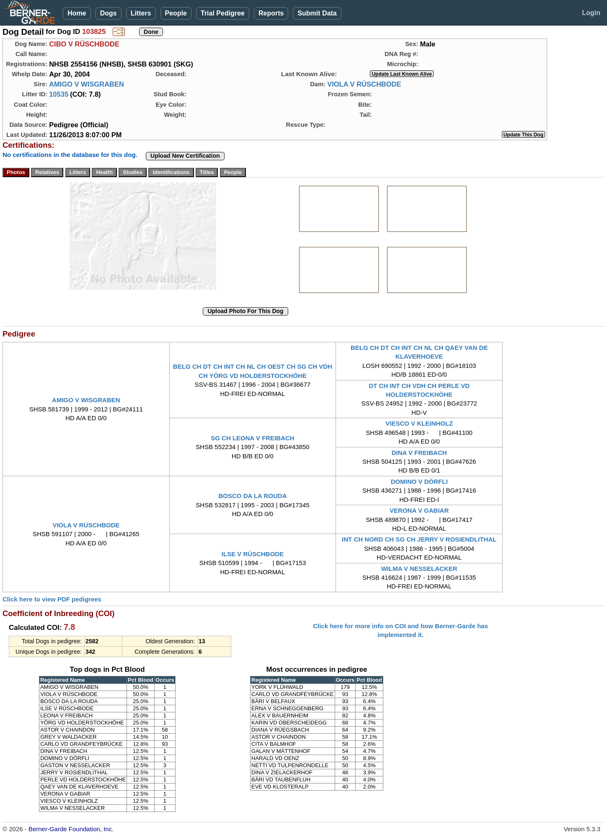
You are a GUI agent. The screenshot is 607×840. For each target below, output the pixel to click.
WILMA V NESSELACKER (419, 568)
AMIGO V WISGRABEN (86, 84)
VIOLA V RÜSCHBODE (364, 84)
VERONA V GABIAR (419, 510)
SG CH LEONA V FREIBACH (252, 438)
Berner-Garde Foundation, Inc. (71, 828)
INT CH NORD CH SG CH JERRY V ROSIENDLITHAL (419, 539)
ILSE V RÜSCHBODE (253, 553)
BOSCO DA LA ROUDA (252, 495)
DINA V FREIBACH (419, 452)
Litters (141, 13)
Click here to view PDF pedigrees (52, 599)
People (176, 13)
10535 (58, 94)
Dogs (108, 13)
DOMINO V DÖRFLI (419, 481)
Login (591, 12)
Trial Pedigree (223, 13)
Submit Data (316, 13)
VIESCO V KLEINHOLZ (419, 423)
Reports (271, 13)
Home (76, 13)
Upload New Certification (185, 155)
